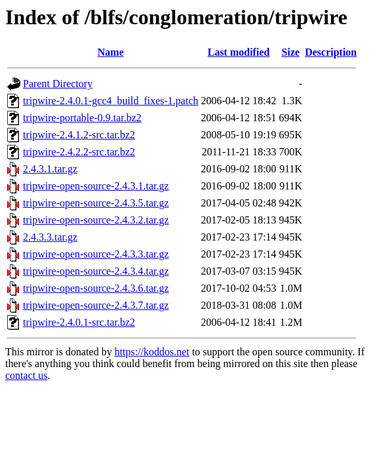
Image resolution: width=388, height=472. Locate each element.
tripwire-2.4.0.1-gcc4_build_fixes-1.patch (110, 100)
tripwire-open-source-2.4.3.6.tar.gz (96, 288)
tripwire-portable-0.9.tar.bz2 (82, 117)
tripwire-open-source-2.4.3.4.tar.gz (96, 271)
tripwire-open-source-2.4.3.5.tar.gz (96, 202)
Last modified (239, 52)
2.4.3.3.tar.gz (50, 237)
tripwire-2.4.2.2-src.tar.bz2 (79, 151)
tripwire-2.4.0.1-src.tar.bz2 (79, 322)
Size (291, 52)
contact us (26, 375)
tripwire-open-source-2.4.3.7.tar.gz (96, 305)
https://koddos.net (152, 351)
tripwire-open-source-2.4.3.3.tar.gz (96, 254)
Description (331, 52)
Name (111, 52)
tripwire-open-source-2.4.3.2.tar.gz (96, 220)
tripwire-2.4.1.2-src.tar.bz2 (79, 134)
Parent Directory (57, 83)
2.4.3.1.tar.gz (50, 168)
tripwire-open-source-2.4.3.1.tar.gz (96, 185)
